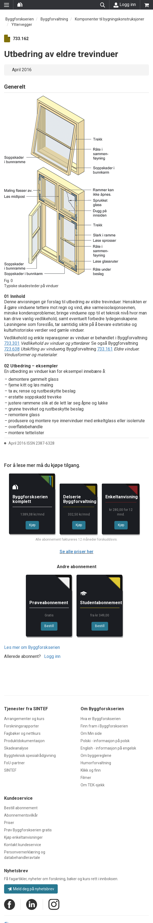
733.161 (105, 349)
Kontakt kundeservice (22, 845)
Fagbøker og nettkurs (22, 733)
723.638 (12, 349)
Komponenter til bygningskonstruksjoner (109, 19)
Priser (9, 822)
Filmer (86, 777)
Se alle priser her (76, 551)
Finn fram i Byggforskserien (104, 726)
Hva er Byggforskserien (101, 719)
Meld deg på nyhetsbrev (31, 889)
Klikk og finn (91, 770)
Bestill (49, 626)
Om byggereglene (96, 755)
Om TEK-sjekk (93, 785)
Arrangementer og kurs (24, 719)
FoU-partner (14, 763)
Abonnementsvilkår (21, 815)
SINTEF (10, 770)
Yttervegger (21, 24)
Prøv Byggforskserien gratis (28, 830)
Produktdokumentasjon (24, 741)
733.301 (12, 343)
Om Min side (91, 733)
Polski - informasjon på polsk (105, 741)
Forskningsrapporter (21, 726)
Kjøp (32, 525)
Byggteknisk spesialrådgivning (30, 755)
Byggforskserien (19, 19)
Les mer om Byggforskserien (32, 647)
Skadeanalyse (16, 748)
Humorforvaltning (96, 763)
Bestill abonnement (21, 808)
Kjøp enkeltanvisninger (23, 837)
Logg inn (125, 4)
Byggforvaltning (54, 19)
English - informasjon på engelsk (108, 748)
